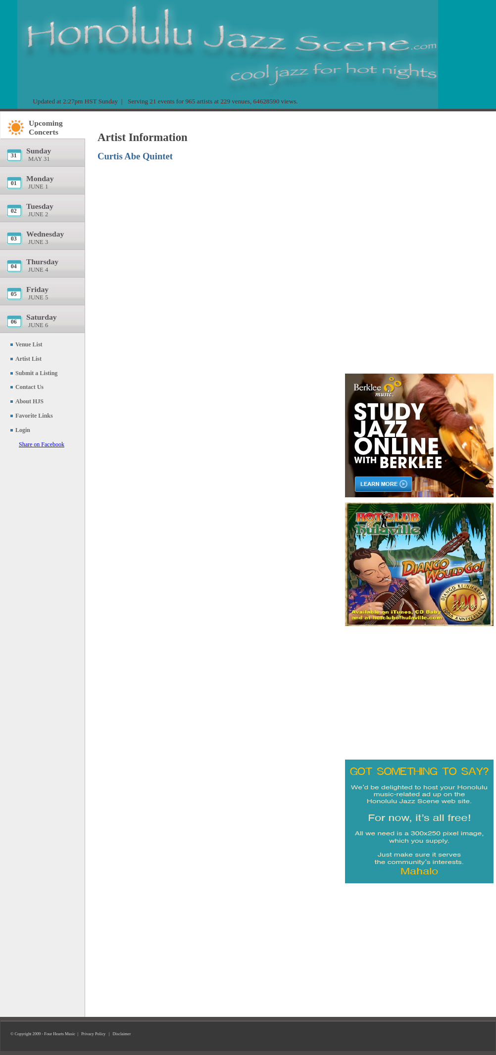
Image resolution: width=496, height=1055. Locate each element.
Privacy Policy (93, 1034)
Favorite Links (34, 415)
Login (22, 430)
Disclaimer (122, 1034)
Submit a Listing (36, 373)
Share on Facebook (41, 444)
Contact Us (29, 387)
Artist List (28, 358)
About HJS (29, 401)
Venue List (29, 344)
